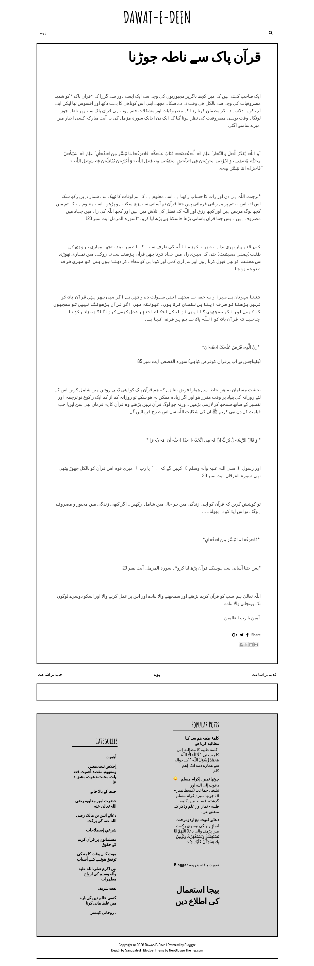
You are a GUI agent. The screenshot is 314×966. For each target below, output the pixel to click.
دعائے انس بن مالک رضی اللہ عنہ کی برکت (96, 818)
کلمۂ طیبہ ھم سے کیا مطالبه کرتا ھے (202, 741)
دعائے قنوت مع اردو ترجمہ (197, 819)
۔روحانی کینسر (103, 912)
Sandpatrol (133, 950)
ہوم (43, 32)
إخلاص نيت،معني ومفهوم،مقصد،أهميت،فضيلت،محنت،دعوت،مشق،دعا (94, 774)
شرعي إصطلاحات (101, 829)
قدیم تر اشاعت (264, 674)
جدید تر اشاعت (50, 674)
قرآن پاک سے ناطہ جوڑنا (194, 56)
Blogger (181, 864)
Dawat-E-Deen (157, 17)
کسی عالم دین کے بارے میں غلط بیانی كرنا (98, 900)
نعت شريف (106, 888)
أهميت (111, 756)
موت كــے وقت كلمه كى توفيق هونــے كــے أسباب (96, 856)
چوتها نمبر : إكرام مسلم (200, 778)
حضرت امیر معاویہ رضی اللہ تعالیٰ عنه (95, 803)
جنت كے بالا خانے (103, 791)
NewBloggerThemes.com (186, 950)
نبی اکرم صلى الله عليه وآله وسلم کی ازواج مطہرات (97, 874)
